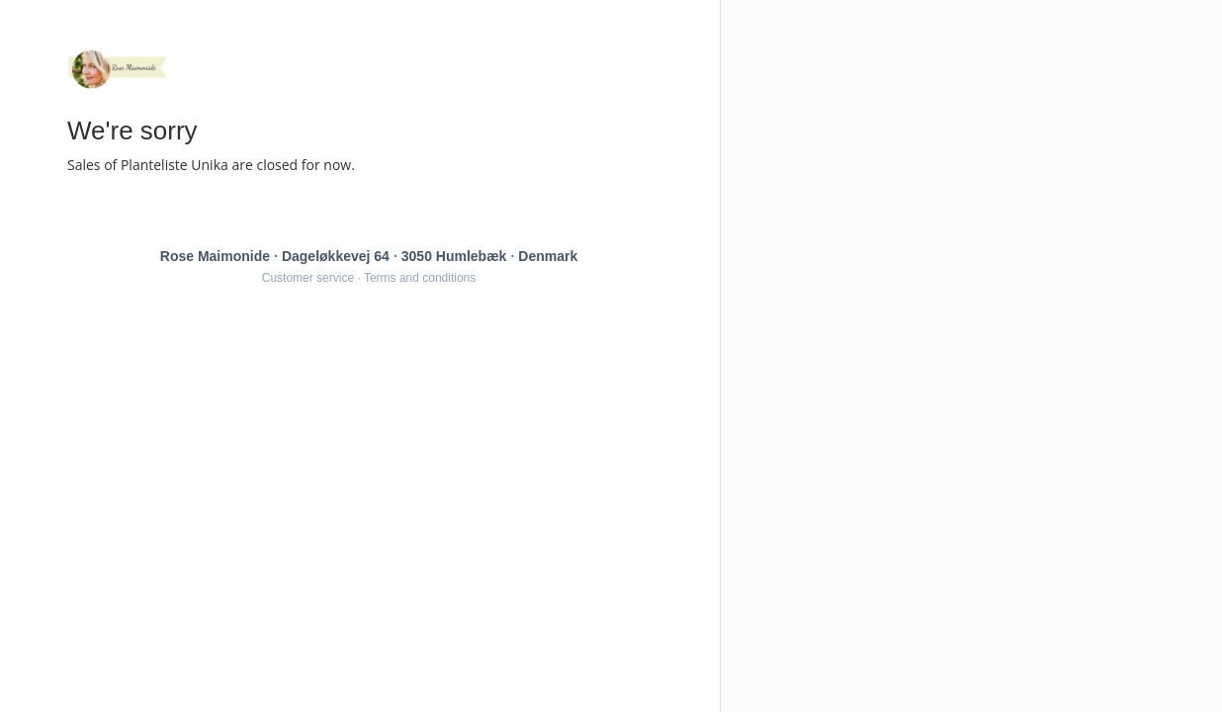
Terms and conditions (420, 278)
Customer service (308, 278)
